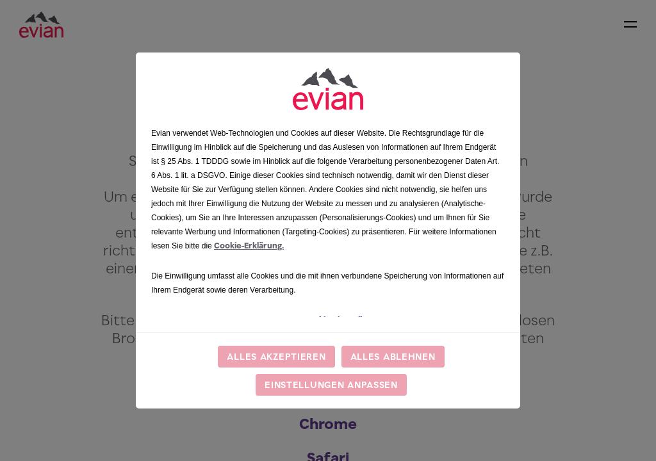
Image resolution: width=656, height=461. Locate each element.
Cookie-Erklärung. (249, 245)
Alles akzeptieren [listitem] (276, 356)
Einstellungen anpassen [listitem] (331, 384)
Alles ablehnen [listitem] (393, 356)
